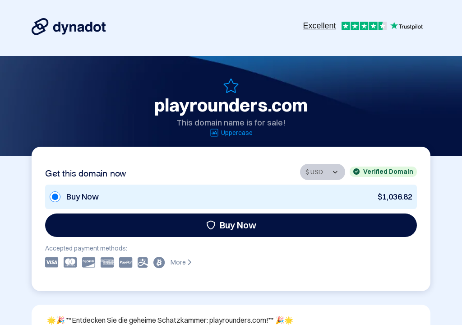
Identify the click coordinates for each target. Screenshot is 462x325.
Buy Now (231, 225)
